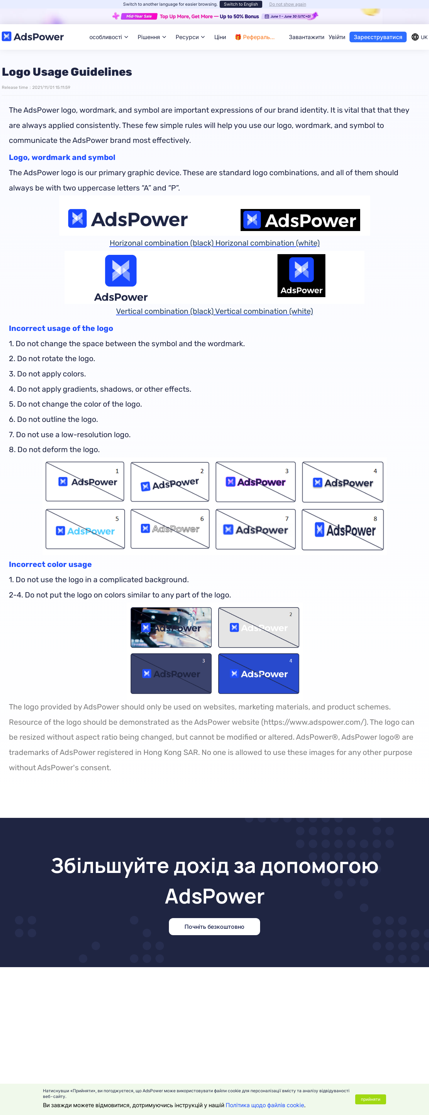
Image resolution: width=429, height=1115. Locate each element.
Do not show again (287, 4)
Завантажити (306, 37)
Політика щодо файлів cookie (265, 1105)
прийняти (370, 1099)
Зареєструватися (378, 37)
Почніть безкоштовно (214, 926)
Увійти (337, 37)
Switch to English (241, 4)
